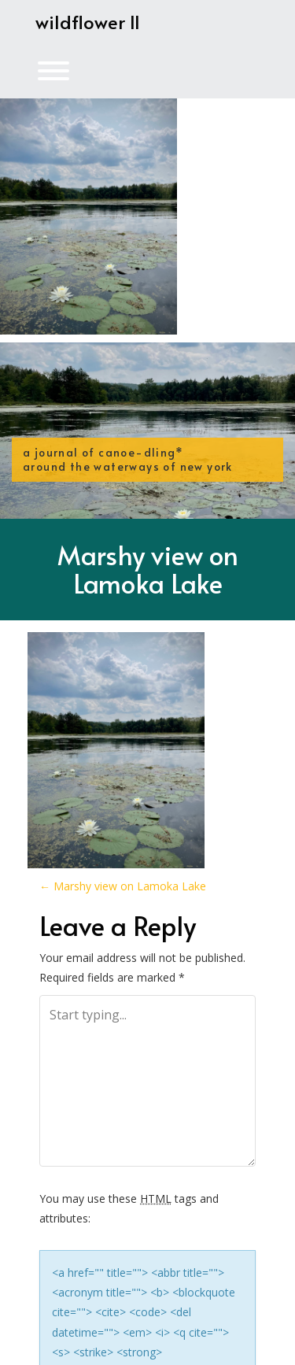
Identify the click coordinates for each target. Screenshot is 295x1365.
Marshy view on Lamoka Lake (147, 569)
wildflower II (87, 22)
